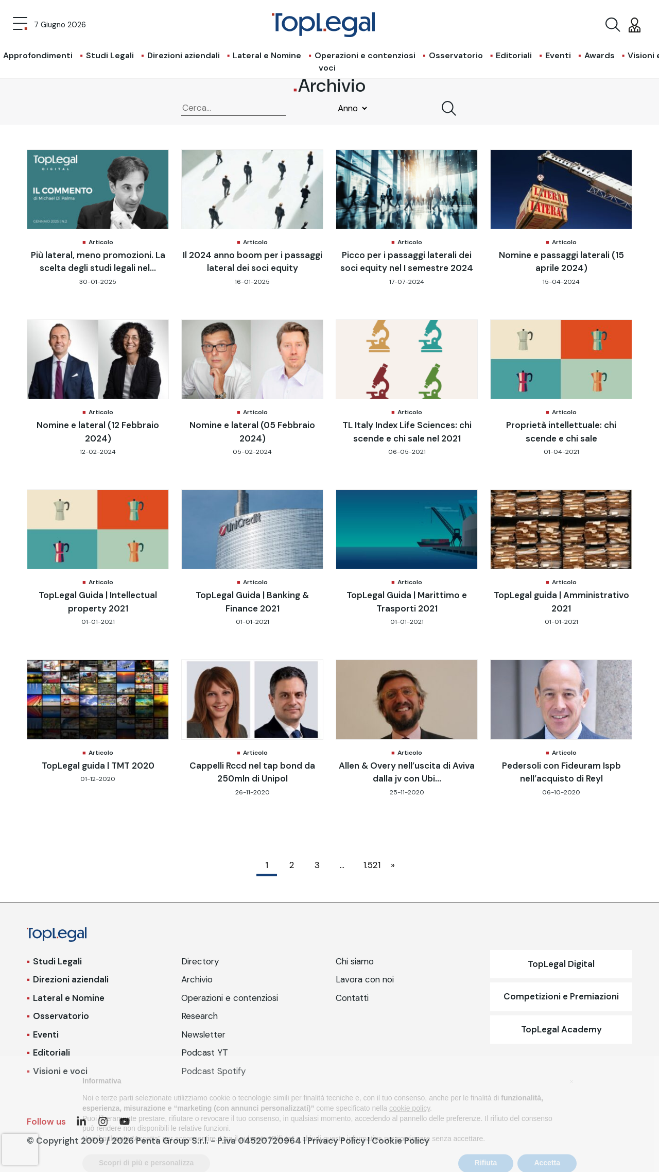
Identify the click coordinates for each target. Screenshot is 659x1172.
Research (199, 1016)
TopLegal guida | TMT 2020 (98, 765)
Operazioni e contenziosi (365, 55)
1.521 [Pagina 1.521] (370, 865)
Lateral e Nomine (267, 55)
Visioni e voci (60, 1071)
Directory (200, 961)
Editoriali (514, 55)
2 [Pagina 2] (291, 865)
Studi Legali (110, 55)
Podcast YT (204, 1052)
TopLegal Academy (561, 1029)
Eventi (558, 55)
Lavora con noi (365, 979)
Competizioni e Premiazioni (561, 996)
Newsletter (203, 1034)
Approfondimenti (38, 55)
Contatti (352, 998)
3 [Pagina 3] (317, 865)
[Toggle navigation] (20, 25)
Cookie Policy (400, 1140)
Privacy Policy (336, 1140)
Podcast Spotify (213, 1071)
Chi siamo (355, 961)
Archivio (197, 979)
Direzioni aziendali (183, 55)
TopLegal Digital (561, 964)
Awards (599, 55)
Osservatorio (456, 55)
